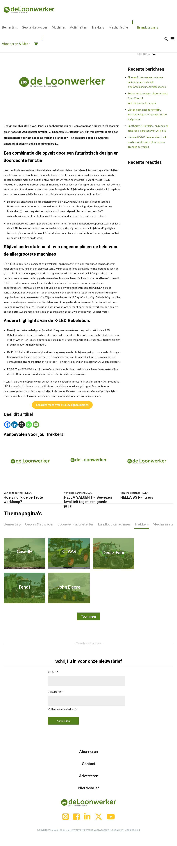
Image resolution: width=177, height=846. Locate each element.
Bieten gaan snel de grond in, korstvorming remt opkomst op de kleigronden (147, 114)
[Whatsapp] (29, 424)
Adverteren (88, 776)
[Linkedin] (14, 424)
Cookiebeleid (132, 829)
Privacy (75, 829)
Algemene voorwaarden (95, 829)
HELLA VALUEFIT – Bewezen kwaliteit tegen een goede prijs (88, 499)
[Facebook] (7, 424)
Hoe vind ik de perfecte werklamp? (30, 497)
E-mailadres (54, 691)
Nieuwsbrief (88, 788)
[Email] (36, 424)
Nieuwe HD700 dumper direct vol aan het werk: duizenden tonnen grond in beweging (147, 142)
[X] (21, 424)
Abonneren (88, 751)
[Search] (166, 39)
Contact (88, 763)
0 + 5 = (52, 671)
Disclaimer (117, 829)
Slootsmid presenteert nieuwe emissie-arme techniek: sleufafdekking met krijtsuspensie (147, 82)
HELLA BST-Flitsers (146, 495)
